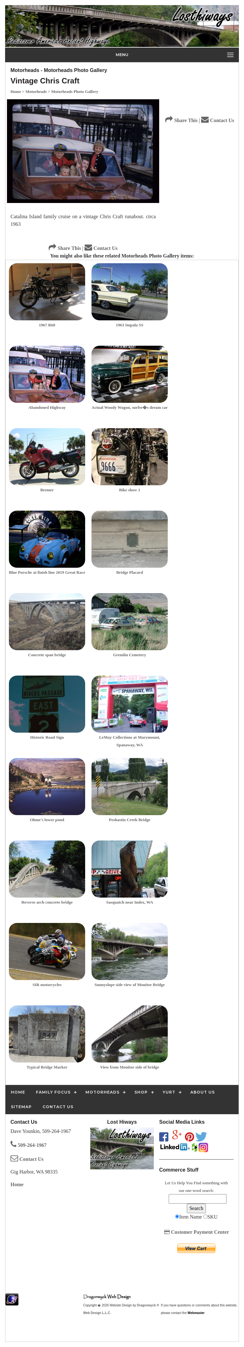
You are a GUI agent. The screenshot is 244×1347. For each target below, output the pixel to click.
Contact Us (101, 248)
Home (17, 1184)
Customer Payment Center (196, 1232)
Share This (65, 248)
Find (197, 1182)
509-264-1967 (28, 1145)
